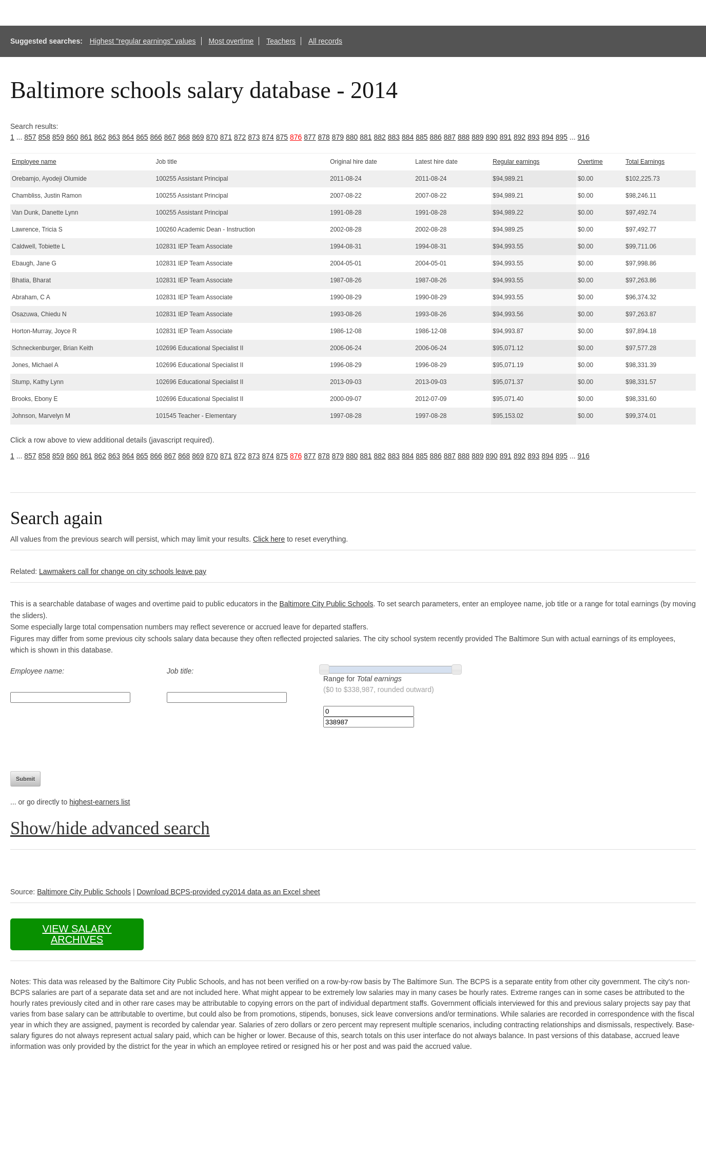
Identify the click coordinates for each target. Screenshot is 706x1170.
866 (156, 137)
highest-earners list (99, 802)
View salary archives (76, 934)
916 (584, 137)
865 (142, 137)
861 (86, 137)
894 (548, 137)
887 (450, 137)
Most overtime (230, 41)
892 (519, 137)
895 (561, 137)
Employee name (34, 161)
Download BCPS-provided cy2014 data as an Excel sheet (228, 892)
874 (268, 137)
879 (338, 137)
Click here (269, 539)
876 (296, 137)
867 (170, 137)
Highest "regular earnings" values (143, 41)
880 (352, 137)
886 (436, 137)
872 (240, 137)
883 (394, 137)
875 (282, 137)
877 (310, 137)
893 (533, 137)
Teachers (281, 41)
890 (492, 137)
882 (380, 137)
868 (184, 137)
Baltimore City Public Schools (327, 604)
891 (506, 137)
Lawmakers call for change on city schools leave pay (122, 571)
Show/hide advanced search (110, 828)
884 (408, 137)
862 (100, 137)
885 (421, 137)
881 (365, 137)
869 (198, 137)
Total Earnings (644, 161)
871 (226, 137)
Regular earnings (516, 161)
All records (325, 41)
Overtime (590, 161)
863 (114, 137)
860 (72, 137)
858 (44, 137)
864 (128, 137)
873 (254, 137)
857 (30, 137)
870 (212, 137)
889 (477, 137)
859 (58, 137)
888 (463, 137)
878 (324, 137)
